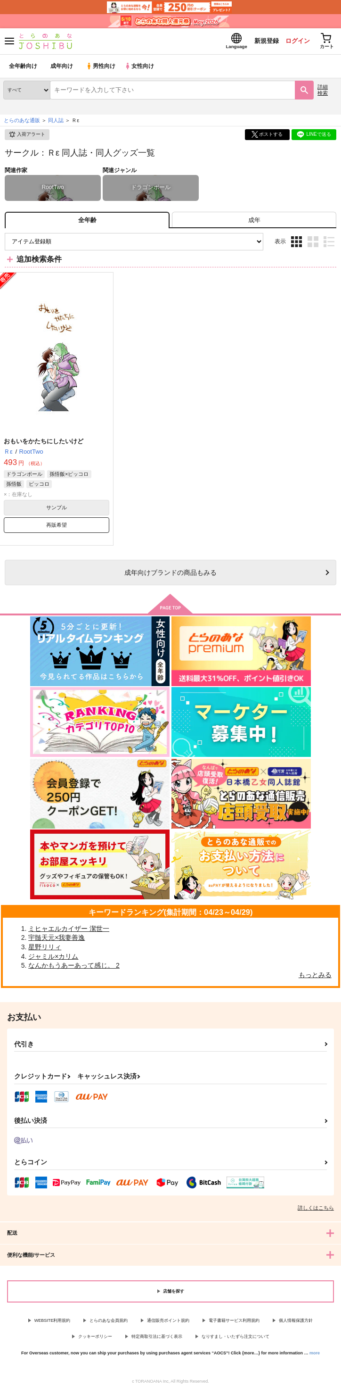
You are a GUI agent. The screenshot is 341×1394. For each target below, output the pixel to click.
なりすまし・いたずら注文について (235, 1338)
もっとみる (315, 976)
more (314, 1355)
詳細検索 (322, 92)
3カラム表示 (296, 243)
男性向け (101, 68)
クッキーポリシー (95, 1338)
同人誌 (56, 122)
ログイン (294, 41)
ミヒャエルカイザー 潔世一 (68, 930)
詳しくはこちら (316, 1209)
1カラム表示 (329, 243)
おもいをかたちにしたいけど (43, 443)
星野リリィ (44, 949)
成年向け (62, 68)
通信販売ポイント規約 (168, 1322)
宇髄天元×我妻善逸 (56, 940)
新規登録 (262, 41)
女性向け (141, 68)
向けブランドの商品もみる (170, 574)
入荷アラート (26, 137)
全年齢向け (23, 68)
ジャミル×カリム (53, 958)
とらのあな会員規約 (108, 1322)
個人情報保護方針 (296, 1322)
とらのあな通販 (22, 122)
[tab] (254, 222)
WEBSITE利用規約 (52, 1322)
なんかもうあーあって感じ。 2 (74, 967)
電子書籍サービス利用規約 (234, 1322)
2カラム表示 (313, 243)
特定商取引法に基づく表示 (156, 1338)
